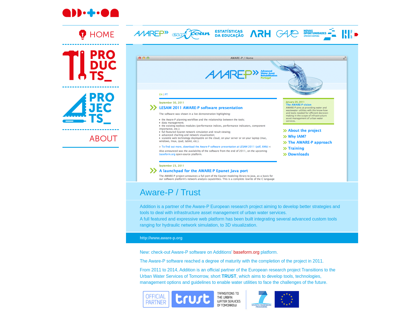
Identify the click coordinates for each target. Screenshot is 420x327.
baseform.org (246, 252)
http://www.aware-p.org (161, 238)
